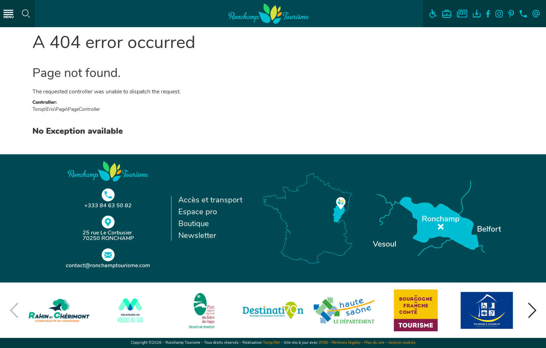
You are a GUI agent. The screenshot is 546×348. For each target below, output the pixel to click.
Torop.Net (271, 343)
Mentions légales (346, 343)
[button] (532, 310)
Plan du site (374, 343)
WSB (323, 343)
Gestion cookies (401, 343)
